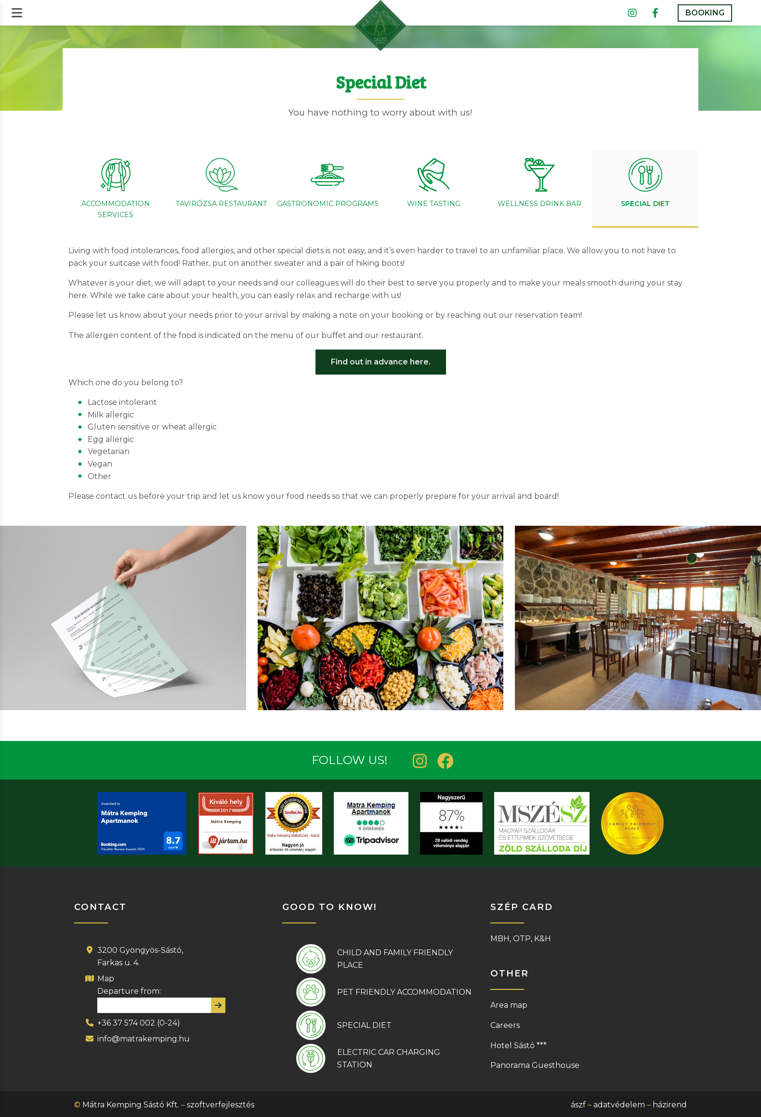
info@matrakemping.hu (143, 1038)
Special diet (364, 1025)
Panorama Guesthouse (534, 1065)
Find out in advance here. (381, 361)
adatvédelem (619, 1104)
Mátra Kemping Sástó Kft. (130, 1104)
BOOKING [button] (704, 12)
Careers (505, 1025)
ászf (578, 1104)
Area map (508, 1005)
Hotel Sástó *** (518, 1045)
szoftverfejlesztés (220, 1104)
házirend (670, 1104)
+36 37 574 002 (126, 1022)
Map (105, 978)
